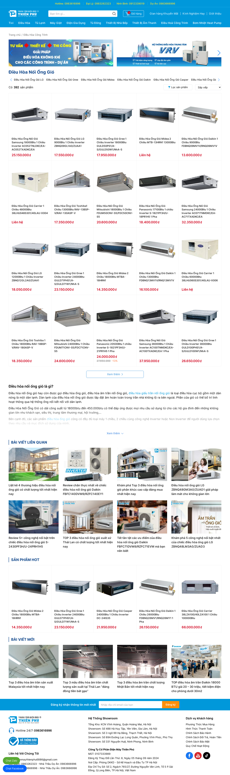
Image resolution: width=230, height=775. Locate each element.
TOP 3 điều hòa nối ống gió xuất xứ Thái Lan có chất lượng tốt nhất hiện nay (88, 542)
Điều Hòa (24, 23)
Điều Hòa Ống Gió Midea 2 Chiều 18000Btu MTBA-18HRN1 (112, 277)
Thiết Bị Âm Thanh (144, 23)
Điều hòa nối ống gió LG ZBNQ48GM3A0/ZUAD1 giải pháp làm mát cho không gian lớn (194, 489)
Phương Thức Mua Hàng (200, 724)
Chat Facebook (15, 768)
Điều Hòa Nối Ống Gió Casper (171, 79)
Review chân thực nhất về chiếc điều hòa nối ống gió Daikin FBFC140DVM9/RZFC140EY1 (84, 489)
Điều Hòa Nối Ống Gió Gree (62, 79)
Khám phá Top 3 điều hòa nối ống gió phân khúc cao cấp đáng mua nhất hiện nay (140, 489)
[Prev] (11, 79)
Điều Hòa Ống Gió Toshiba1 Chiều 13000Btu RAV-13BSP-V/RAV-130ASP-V (72, 209)
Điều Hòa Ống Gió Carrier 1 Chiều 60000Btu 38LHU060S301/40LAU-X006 (200, 277)
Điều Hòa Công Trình (36, 34)
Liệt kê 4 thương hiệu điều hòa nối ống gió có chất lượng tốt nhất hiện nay (33, 489)
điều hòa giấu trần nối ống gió (149, 393)
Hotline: (59, 3)
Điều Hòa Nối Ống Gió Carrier (208, 79)
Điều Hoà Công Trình (174, 23)
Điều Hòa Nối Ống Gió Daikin (134, 79)
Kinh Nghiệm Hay (194, 13)
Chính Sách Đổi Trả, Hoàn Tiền (203, 737)
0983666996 (167, 3)
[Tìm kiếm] (114, 13)
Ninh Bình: (122, 3)
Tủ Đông (95, 23)
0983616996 (72, 3)
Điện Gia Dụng (76, 23)
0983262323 (103, 3)
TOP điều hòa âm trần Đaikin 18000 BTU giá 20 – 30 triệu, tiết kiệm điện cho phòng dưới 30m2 (196, 687)
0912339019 (136, 3)
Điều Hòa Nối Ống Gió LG (28, 79)
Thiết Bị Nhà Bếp (117, 23)
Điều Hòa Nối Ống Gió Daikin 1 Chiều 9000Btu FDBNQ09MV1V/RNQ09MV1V (200, 142)
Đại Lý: (90, 3)
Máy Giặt (56, 23)
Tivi (11, 23)
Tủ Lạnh (40, 23)
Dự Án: (154, 3)
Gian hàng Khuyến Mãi (164, 13)
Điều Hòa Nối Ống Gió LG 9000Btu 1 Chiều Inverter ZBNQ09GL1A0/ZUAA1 (69, 142)
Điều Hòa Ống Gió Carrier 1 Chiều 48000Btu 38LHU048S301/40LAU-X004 (30, 209)
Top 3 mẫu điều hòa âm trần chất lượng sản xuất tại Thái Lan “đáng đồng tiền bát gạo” (86, 687)
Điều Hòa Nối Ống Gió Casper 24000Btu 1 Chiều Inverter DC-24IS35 (114, 614)
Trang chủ (14, 34)
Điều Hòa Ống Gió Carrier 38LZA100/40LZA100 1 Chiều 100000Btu (199, 614)
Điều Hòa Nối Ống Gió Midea (97, 79)
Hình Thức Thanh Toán (199, 728)
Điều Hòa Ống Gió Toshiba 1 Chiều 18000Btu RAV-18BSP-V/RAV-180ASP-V (29, 344)
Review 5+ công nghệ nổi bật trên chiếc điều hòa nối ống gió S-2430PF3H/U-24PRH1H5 (32, 542)
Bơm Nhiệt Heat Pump (207, 23)
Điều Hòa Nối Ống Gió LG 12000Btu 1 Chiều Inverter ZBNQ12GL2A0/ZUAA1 (27, 277)
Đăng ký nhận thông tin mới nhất (73, 704)
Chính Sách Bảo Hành (198, 732)
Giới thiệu (215, 13)
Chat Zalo (11, 760)
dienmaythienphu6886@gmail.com (36, 759)
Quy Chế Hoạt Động (197, 745)
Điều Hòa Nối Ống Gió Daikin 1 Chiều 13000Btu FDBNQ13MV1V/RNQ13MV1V (157, 277)
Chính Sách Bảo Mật (198, 741)
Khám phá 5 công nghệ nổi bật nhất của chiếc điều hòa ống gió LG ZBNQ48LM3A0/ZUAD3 (195, 542)
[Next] (218, 79)
